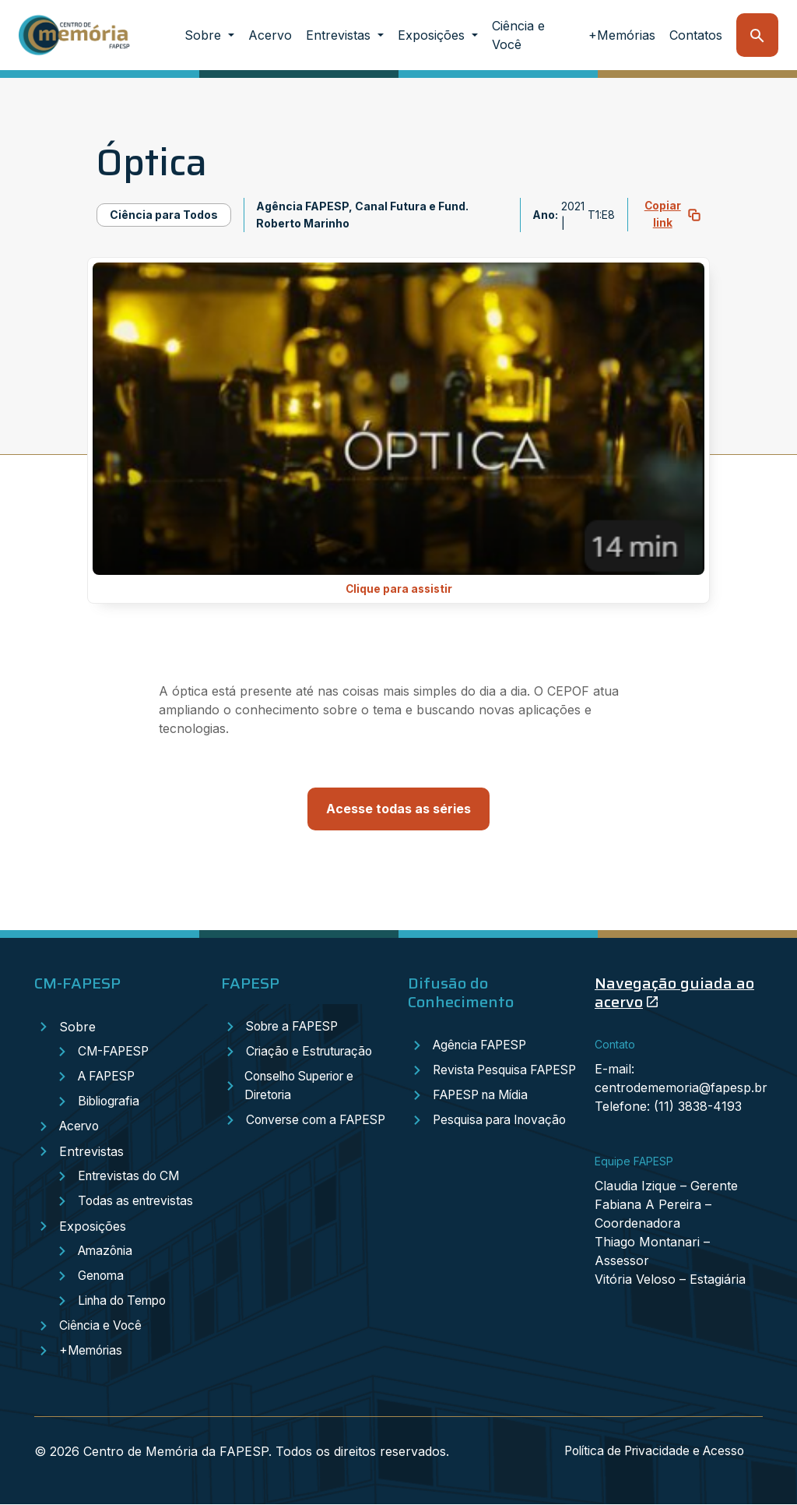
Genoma (103, 1277)
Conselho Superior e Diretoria (304, 1087)
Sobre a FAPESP (296, 1027)
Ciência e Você (518, 35)
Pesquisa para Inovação (504, 1139)
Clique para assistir (399, 589)
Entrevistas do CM (131, 1177)
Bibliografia (110, 1102)
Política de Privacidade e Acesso (648, 1452)
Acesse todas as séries (398, 809)
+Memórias (621, 35)
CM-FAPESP (115, 1052)
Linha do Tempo (126, 1301)
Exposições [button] (433, 35)
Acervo (270, 35)
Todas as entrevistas (138, 1202)
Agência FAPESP (483, 1046)
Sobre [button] (204, 35)
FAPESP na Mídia (484, 1115)
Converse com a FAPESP (293, 1130)
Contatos (695, 35)
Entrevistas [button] (340, 35)
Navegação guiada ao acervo (674, 993)
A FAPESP (109, 1077)
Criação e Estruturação (314, 1052)
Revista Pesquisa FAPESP (481, 1080)
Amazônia (107, 1252)
